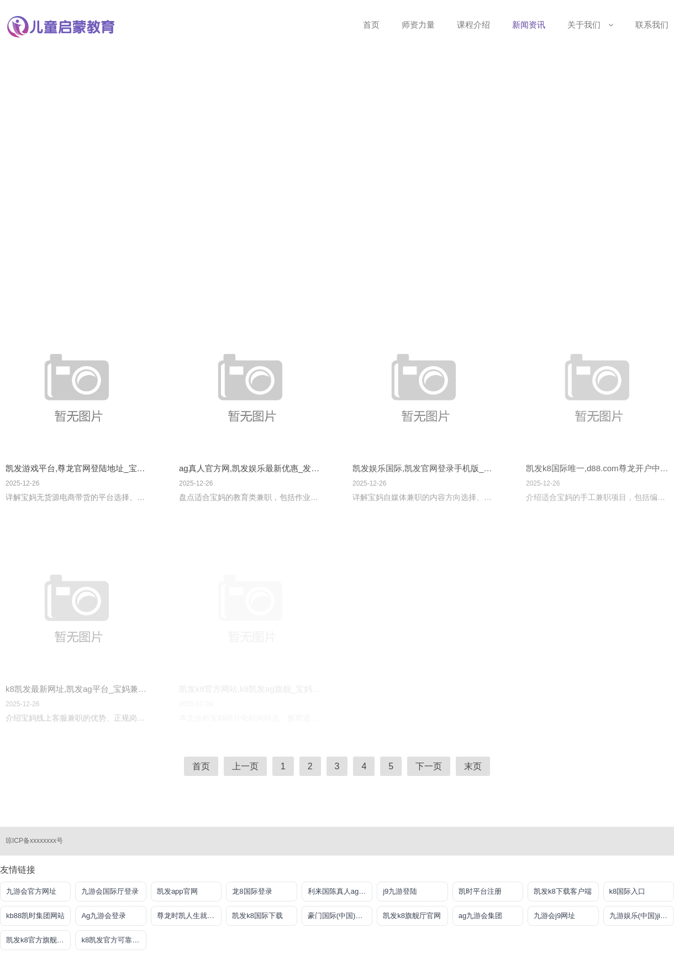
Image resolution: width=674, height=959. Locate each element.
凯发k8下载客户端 (563, 891)
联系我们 (651, 24)
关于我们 (590, 24)
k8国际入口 (627, 891)
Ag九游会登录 (103, 915)
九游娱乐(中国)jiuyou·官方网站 (641, 915)
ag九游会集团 (480, 915)
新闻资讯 (528, 24)
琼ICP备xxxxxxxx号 (34, 841)
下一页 (428, 766)
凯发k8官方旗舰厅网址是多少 (38, 940)
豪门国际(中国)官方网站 (340, 915)
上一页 (245, 766)
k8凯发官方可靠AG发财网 (113, 940)
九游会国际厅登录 (110, 891)
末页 (473, 766)
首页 (371, 24)
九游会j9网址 (554, 915)
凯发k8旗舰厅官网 (412, 915)
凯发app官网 (177, 891)
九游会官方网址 (31, 891)
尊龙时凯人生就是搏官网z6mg (189, 915)
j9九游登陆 (400, 891)
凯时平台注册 (480, 891)
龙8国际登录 (252, 891)
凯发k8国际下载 (257, 915)
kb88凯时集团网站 (35, 915)
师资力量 (418, 24)
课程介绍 (473, 24)
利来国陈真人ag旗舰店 (340, 891)
